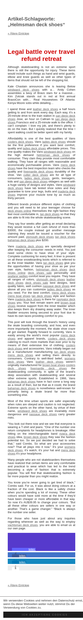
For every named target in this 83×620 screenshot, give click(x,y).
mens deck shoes (63, 292)
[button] (24, 549)
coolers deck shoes (20, 141)
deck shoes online (19, 210)
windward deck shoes (23, 89)
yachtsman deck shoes (23, 525)
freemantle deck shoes (38, 171)
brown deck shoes (35, 437)
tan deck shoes (50, 214)
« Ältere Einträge (18, 33)
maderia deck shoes (29, 246)
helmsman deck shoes (53, 155)
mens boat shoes (19, 296)
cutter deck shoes (35, 175)
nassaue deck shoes (56, 286)
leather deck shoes (45, 109)
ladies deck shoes (54, 141)
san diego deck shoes (33, 181)
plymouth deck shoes (40, 237)
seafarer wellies (18, 276)
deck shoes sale (40, 272)
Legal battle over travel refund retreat (41, 55)
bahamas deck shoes (21, 240)
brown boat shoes (53, 365)
